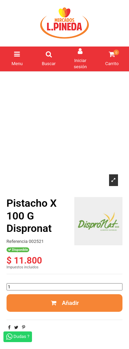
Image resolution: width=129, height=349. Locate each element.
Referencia (17, 241)
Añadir (64, 302)
